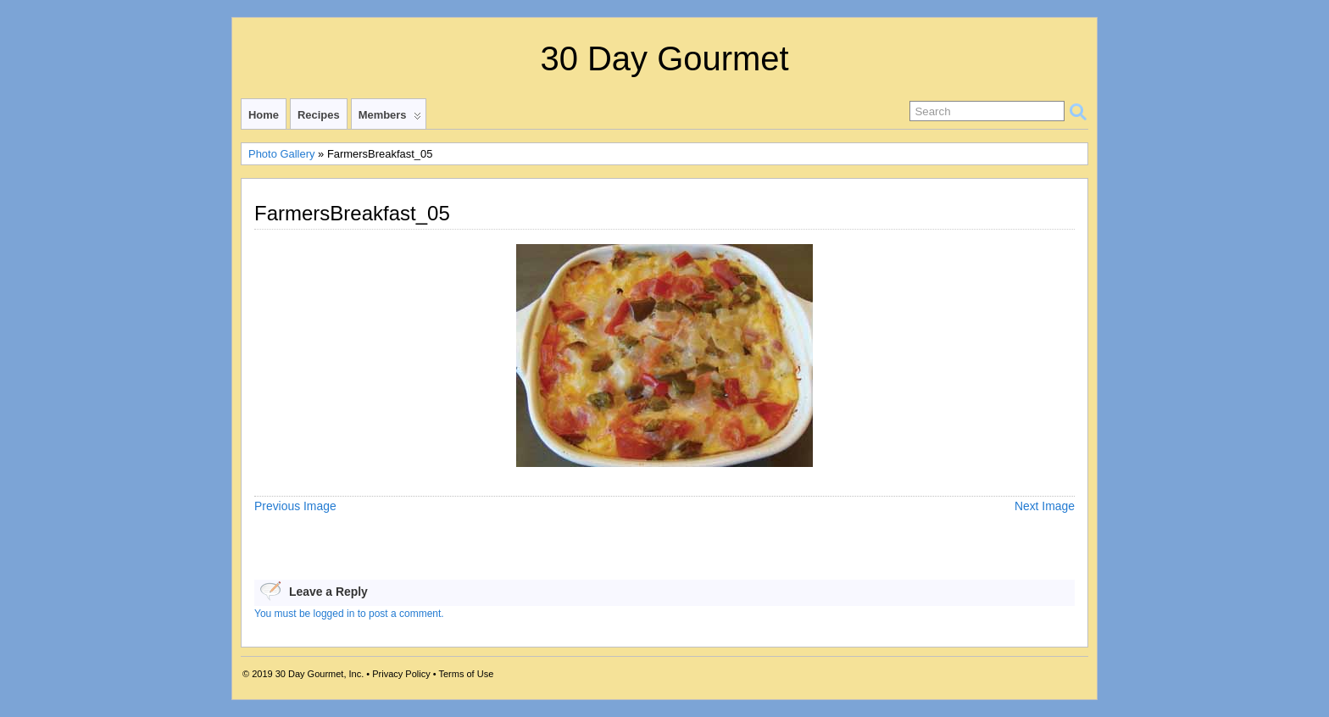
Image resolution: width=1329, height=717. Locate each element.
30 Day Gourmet (664, 58)
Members (390, 118)
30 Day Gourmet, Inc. (319, 674)
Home (263, 114)
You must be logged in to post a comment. (349, 614)
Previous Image (295, 506)
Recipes (318, 114)
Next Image (1045, 506)
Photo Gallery (281, 153)
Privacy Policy (401, 674)
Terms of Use (465, 674)
